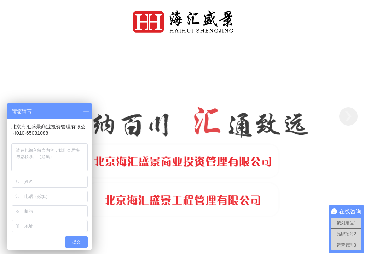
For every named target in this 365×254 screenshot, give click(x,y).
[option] (182, 116)
